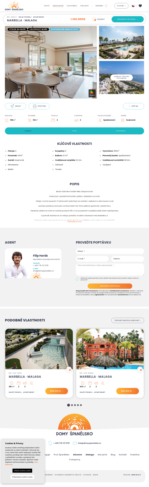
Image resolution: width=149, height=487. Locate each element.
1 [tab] (68, 405)
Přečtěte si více (75, 221)
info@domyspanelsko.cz (43, 271)
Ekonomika (121, 131)
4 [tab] (78, 405)
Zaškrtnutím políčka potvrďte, (89, 278)
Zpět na (135, 106)
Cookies (87, 475)
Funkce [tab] (28, 131)
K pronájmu (72, 6)
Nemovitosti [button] (58, 6)
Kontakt (123, 454)
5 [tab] (81, 405)
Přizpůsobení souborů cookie (22, 477)
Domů (46, 6)
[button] (15, 106)
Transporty (74, 459)
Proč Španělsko (61, 454)
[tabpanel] (39, 363)
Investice (134, 454)
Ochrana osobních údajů (68, 475)
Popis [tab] (74, 131)
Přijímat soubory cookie (22, 471)
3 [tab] (75, 405)
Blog (113, 454)
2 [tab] (72, 405)
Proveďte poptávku (126, 19)
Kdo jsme (84, 6)
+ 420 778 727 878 (40, 265)
